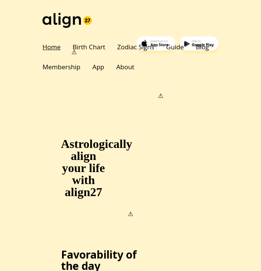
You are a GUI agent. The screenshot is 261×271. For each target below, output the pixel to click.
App (99, 66)
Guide (175, 47)
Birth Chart (89, 47)
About (125, 66)
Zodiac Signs (135, 47)
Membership (61, 66)
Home (51, 47)
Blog (202, 47)
